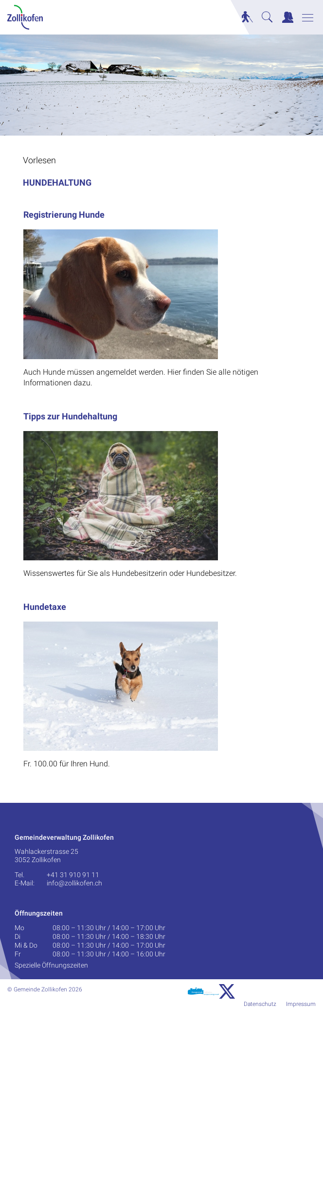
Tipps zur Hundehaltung (70, 416)
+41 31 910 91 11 (73, 875)
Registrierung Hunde (64, 214)
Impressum (301, 1004)
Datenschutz (260, 1004)
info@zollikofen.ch (74, 883)
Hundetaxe (44, 607)
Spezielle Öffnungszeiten (51, 965)
